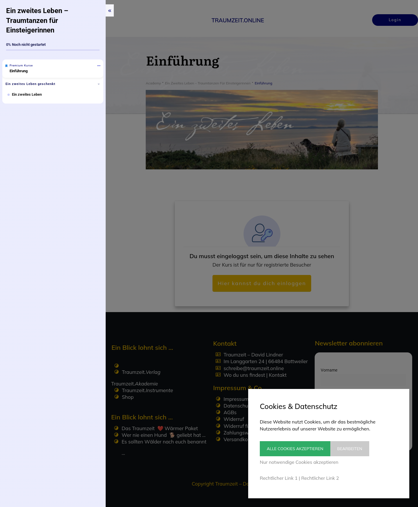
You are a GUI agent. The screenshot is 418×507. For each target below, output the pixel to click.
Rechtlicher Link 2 (320, 478)
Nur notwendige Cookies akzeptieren (299, 462)
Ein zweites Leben (27, 94)
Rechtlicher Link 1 (279, 478)
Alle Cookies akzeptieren (295, 448)
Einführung (19, 71)
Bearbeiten (354, 448)
